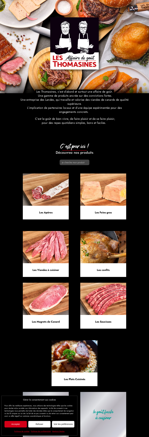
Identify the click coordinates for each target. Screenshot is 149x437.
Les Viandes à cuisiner (45, 270)
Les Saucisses (103, 322)
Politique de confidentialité (41, 431)
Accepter (15, 424)
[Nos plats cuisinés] (74, 342)
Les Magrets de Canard (46, 322)
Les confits (103, 270)
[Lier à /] (5, 5)
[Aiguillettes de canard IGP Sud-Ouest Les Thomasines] (46, 232)
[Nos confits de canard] (103, 232)
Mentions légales (58, 431)
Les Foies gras (103, 212)
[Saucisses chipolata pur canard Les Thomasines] (103, 284)
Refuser (39, 424)
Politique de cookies (21, 431)
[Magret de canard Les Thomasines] (46, 284)
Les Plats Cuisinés (74, 379)
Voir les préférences (63, 424)
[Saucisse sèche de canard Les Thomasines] (46, 175)
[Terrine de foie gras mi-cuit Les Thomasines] (103, 175)
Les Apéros (46, 212)
